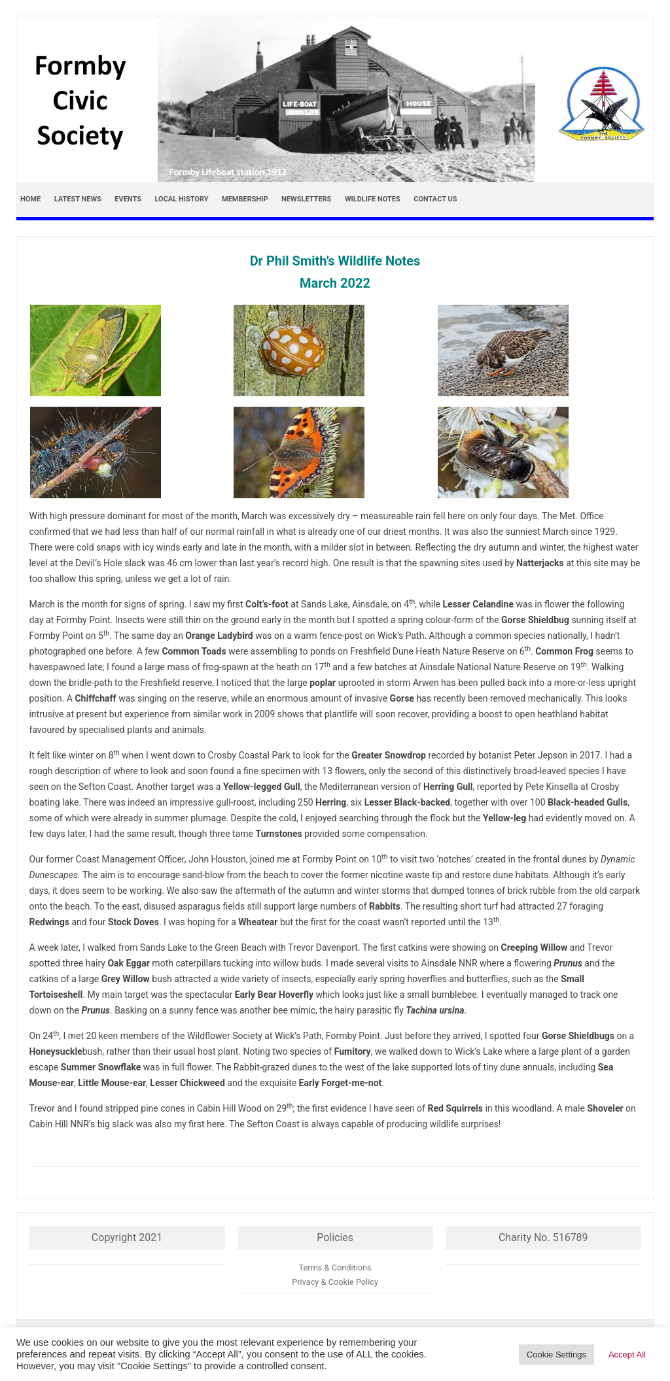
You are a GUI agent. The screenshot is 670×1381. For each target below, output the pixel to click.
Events (128, 199)
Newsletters (306, 199)
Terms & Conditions (335, 1267)
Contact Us (435, 199)
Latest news (77, 199)
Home (30, 199)
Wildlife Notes (372, 199)
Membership (245, 199)
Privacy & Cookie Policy (335, 1282)
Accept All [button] (627, 1354)
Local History (181, 199)
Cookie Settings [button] (556, 1354)
